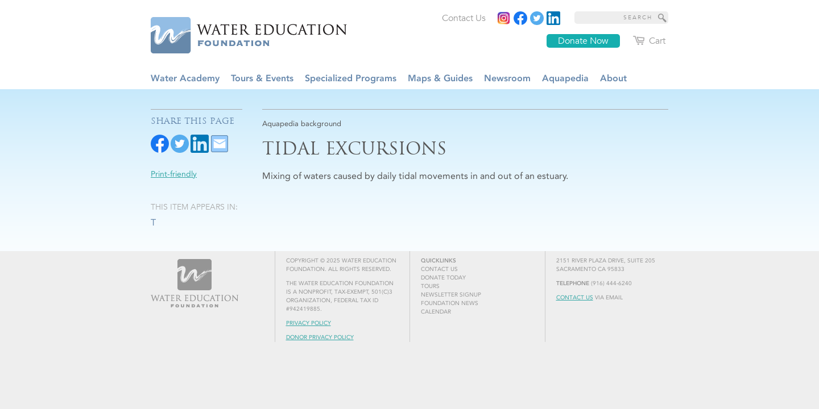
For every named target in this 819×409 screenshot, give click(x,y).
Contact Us (574, 297)
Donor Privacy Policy (320, 337)
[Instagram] (504, 18)
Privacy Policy (308, 323)
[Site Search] (662, 17)
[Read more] (553, 18)
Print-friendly (174, 174)
